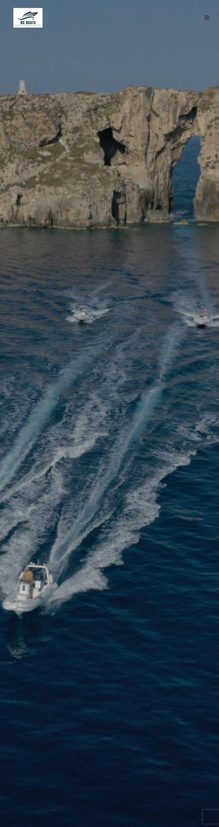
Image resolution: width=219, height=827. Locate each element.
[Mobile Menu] (206, 18)
